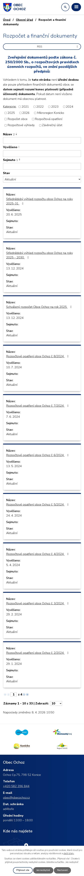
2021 (25, 107)
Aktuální (11, 232)
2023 (55, 107)
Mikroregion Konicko (50, 113)
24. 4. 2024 (14, 516)
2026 (26, 113)
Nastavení (62, 870)
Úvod (6, 20)
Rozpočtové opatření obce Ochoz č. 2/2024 (38, 653)
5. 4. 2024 (13, 565)
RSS (58, 46)
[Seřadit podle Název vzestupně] (16, 133)
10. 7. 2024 (14, 367)
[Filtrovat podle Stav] (42, 179)
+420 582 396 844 (16, 786)
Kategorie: (9, 107)
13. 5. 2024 (14, 466)
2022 (40, 107)
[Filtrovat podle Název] (42, 140)
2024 (69, 107)
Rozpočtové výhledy (21, 125)
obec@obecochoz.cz (16, 798)
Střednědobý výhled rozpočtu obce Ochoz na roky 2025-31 (39, 201)
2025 (11, 113)
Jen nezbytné (43, 870)
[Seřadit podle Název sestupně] (16, 134)
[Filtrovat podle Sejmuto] (42, 166)
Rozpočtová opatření (48, 119)
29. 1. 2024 (14, 664)
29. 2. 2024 (14, 614)
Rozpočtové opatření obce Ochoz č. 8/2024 (38, 356)
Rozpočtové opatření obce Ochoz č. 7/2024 (38, 406)
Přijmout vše (22, 870)
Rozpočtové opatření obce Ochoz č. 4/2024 (38, 554)
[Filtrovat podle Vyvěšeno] (42, 153)
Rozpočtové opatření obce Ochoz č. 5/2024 (38, 505)
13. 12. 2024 (15, 268)
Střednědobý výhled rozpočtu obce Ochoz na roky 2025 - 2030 (39, 255)
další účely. (68, 853)
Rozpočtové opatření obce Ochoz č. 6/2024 (38, 455)
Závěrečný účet (52, 125)
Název (9, 134)
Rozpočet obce (17, 119)
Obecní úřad (24, 20)
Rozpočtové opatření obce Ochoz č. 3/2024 (38, 603)
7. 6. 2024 (13, 417)
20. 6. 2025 (14, 215)
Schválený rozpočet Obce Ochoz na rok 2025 (39, 307)
